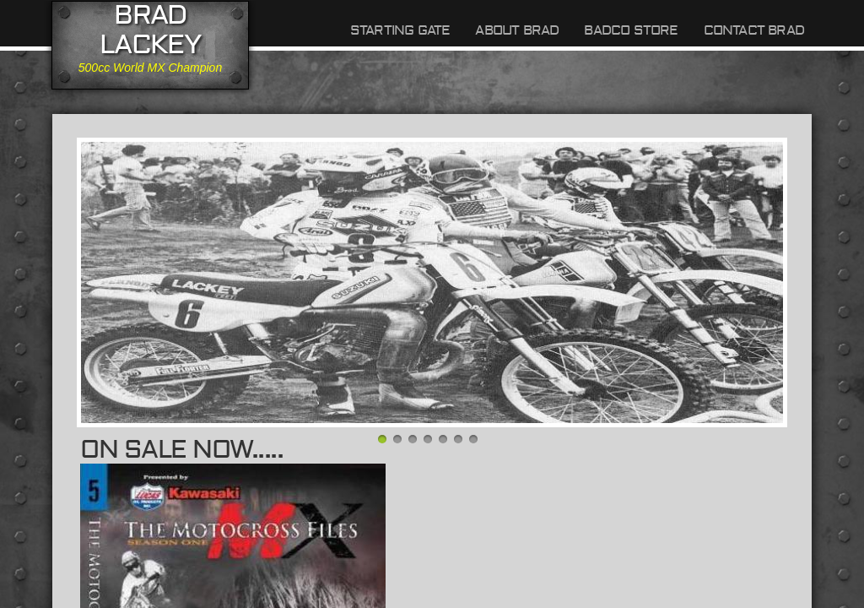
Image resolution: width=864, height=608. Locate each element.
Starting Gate (400, 30)
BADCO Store (631, 30)
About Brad (517, 30)
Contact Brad (754, 30)
